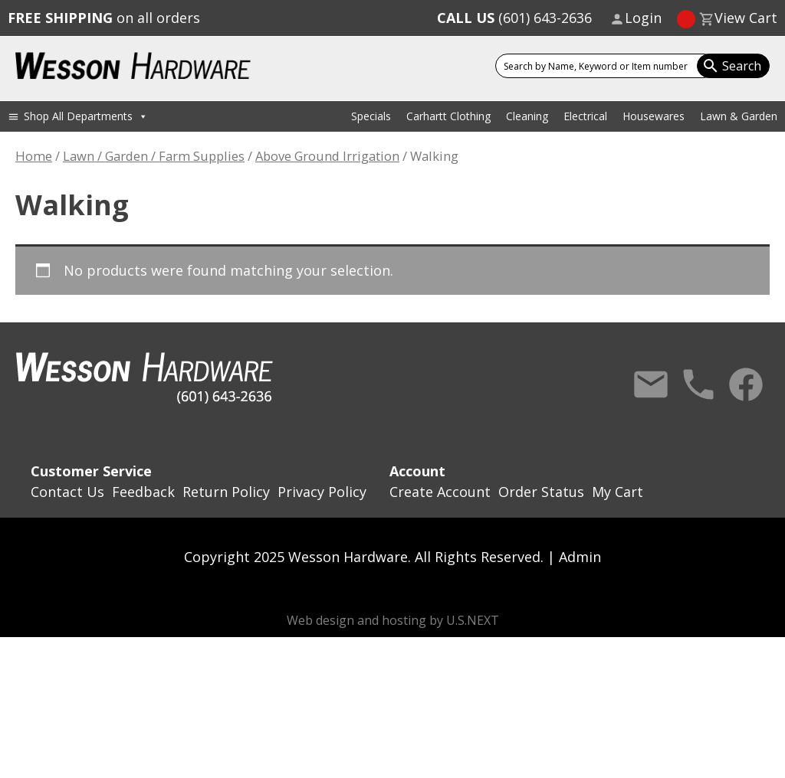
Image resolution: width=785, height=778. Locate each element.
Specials (371, 116)
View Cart (745, 17)
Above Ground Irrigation (327, 156)
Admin (580, 557)
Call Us (698, 384)
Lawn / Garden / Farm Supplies (154, 156)
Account (417, 471)
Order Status (541, 491)
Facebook (746, 384)
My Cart (617, 491)
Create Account (440, 491)
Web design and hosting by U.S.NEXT (393, 620)
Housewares (653, 116)
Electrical (585, 116)
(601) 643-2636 (514, 17)
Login (643, 17)
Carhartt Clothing (448, 116)
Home (33, 156)
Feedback (143, 491)
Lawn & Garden (738, 116)
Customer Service (91, 471)
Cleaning (527, 116)
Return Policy (226, 491)
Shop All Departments (86, 116)
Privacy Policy (322, 491)
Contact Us (651, 384)
